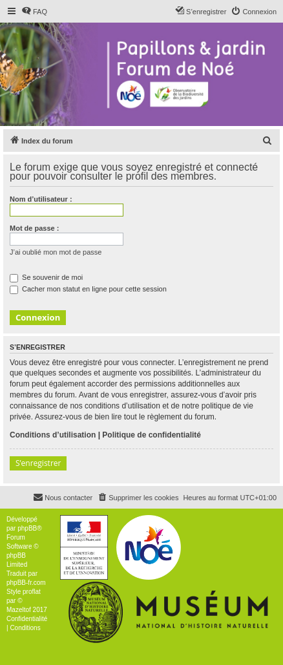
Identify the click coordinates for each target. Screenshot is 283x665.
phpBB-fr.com (26, 582)
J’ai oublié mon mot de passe (55, 252)
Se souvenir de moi (46, 277)
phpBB (27, 528)
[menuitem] (34, 11)
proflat (32, 591)
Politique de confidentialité (151, 434)
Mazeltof (18, 609)
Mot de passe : (34, 228)
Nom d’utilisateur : (41, 199)
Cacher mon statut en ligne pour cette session (88, 289)
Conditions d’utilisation (53, 434)
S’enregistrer (38, 463)
